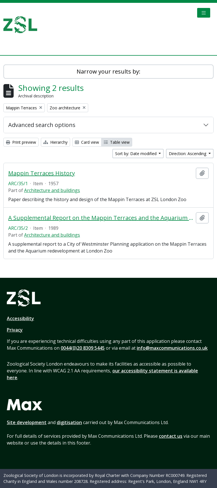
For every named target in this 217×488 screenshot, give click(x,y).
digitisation (69, 422)
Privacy (15, 330)
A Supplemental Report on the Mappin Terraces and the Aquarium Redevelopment (100, 217)
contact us (170, 436)
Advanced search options (41, 125)
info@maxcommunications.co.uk (172, 348)
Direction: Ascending (188, 153)
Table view (117, 142)
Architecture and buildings (52, 190)
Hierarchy (55, 142)
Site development (27, 422)
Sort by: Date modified (136, 153)
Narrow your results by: (108, 71)
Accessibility (20, 318)
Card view (87, 142)
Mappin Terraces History (41, 173)
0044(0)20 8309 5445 (83, 348)
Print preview (21, 142)
